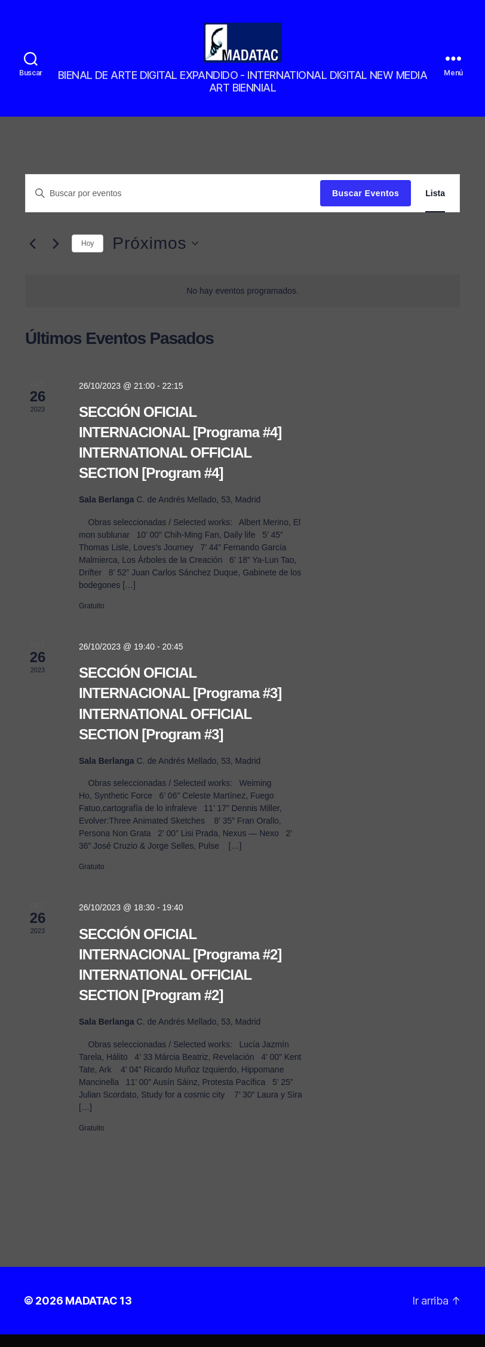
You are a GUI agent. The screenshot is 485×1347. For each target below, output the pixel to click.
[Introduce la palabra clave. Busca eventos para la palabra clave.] (173, 206)
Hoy (87, 256)
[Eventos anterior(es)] (32, 256)
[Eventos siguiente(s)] (55, 256)
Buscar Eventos (365, 206)
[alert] (242, 303)
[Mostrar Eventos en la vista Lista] (435, 206)
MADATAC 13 (98, 1313)
